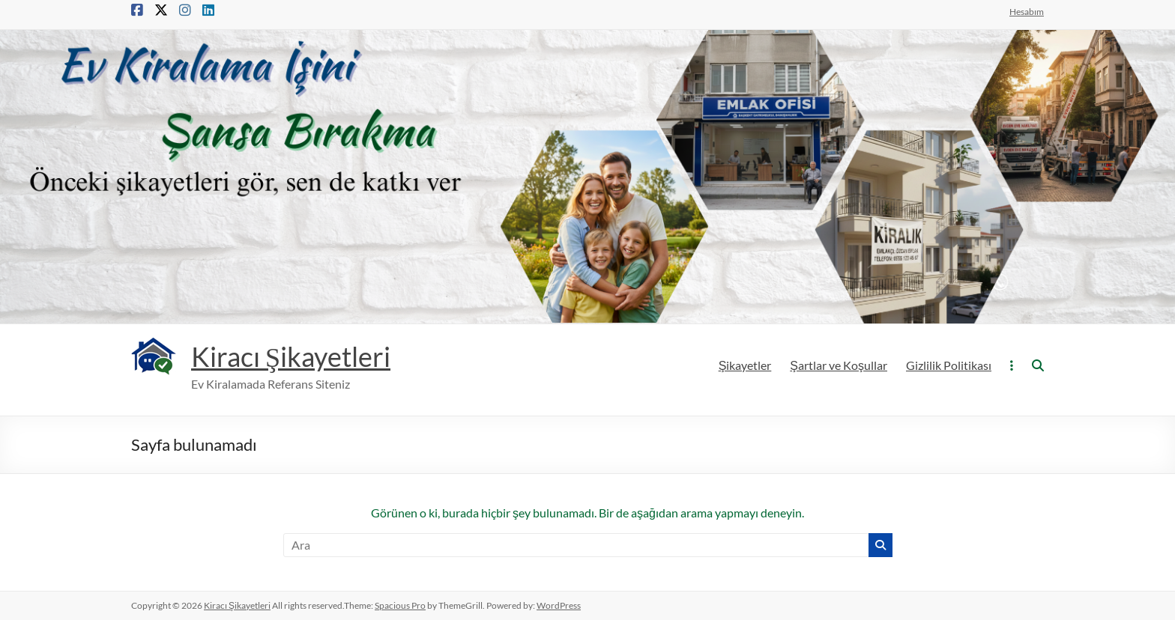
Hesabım (1026, 11)
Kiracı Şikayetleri (290, 356)
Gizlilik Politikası (948, 365)
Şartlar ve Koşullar (838, 365)
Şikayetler (745, 365)
